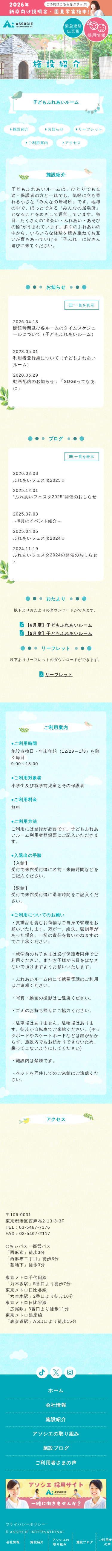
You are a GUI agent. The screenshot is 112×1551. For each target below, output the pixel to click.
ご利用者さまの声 (56, 1462)
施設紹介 (56, 1419)
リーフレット (59, 674)
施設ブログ (56, 1448)
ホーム (56, 1390)
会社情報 (56, 1405)
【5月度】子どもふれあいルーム (59, 633)
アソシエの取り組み (56, 1433)
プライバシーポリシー (26, 1524)
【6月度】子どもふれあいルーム (59, 625)
